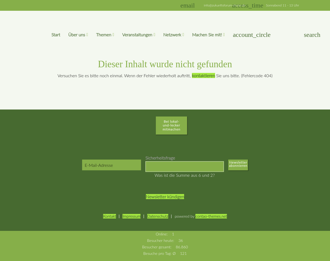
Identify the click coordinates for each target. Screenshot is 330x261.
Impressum (131, 216)
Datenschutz (157, 216)
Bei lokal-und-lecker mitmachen (171, 125)
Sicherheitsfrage (160, 157)
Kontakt (109, 216)
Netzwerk (172, 34)
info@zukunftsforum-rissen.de (225, 5)
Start (55, 34)
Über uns (76, 34)
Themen (103, 34)
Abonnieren (238, 167)
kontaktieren (203, 75)
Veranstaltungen (137, 34)
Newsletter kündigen (165, 196)
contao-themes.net (211, 216)
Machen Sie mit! (207, 34)
